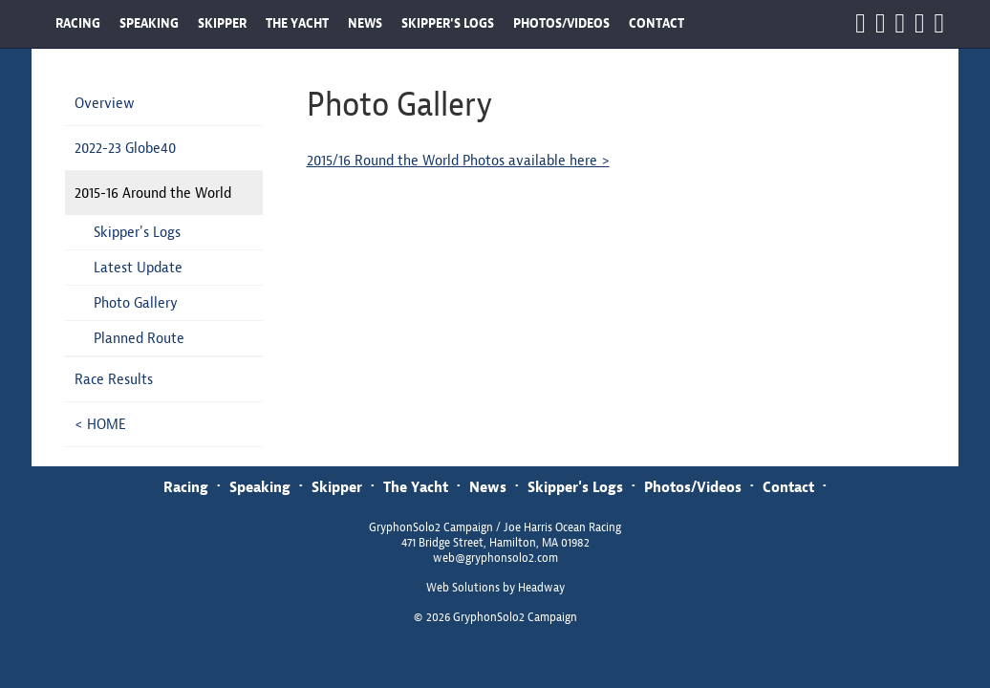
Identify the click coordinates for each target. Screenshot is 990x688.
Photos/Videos (693, 487)
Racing (185, 487)
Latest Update (138, 267)
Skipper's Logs (137, 232)
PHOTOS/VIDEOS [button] (561, 23)
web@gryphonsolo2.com (495, 558)
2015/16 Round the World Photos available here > (458, 160)
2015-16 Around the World (153, 193)
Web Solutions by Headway (495, 587)
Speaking (260, 487)
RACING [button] (77, 23)
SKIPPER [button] (222, 23)
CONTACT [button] (656, 23)
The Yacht (415, 487)
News (487, 487)
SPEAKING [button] (149, 23)
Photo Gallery (136, 302)
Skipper (337, 487)
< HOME (100, 424)
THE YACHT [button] (297, 23)
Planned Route (139, 338)
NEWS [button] (365, 23)
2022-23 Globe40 (125, 148)
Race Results (114, 379)
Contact (788, 487)
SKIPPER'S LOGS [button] (447, 23)
